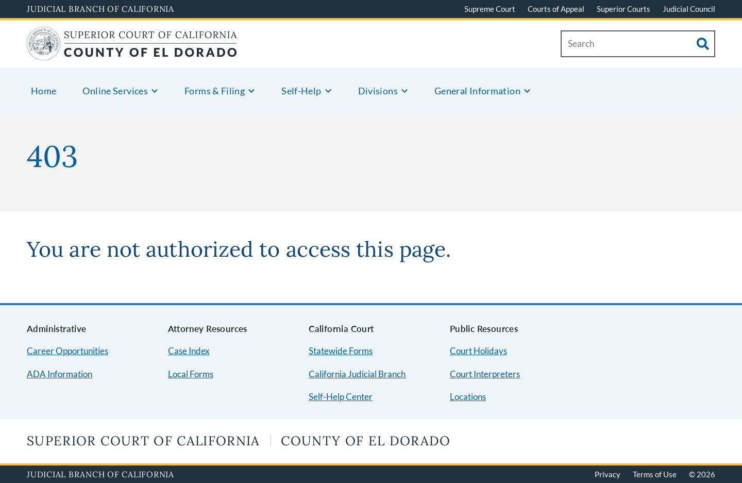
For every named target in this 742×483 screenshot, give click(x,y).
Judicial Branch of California (100, 9)
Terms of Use (655, 474)
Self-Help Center (341, 396)
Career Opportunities (67, 350)
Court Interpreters (485, 374)
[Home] (132, 54)
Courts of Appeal (556, 8)
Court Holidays (478, 350)
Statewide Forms (341, 350)
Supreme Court (489, 8)
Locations (468, 396)
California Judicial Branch (357, 374)
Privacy (607, 474)
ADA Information (59, 374)
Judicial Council (689, 8)
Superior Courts (623, 8)
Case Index (189, 350)
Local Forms (190, 374)
